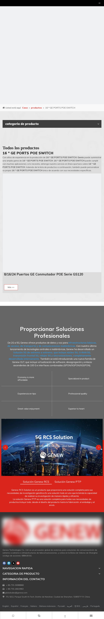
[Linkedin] (9, 563)
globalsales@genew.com (16, 592)
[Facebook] (4, 563)
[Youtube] (18, 563)
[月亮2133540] (52, 52)
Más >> (11, 287)
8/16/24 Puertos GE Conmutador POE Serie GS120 (43, 274)
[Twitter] (13, 563)
